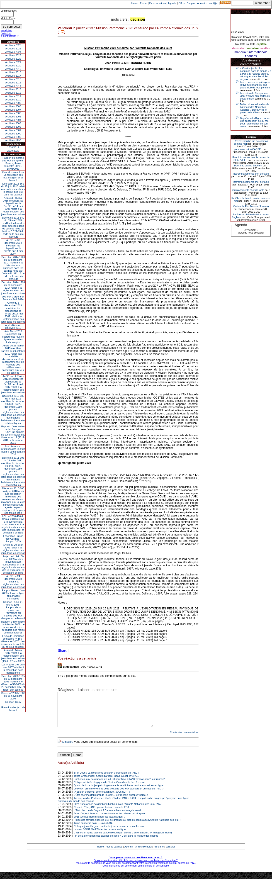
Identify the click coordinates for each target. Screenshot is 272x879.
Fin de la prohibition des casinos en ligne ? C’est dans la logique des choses (116, 842)
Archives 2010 (13, 99)
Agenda (172, 3)
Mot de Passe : (9, 18)
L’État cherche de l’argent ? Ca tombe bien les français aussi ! (108, 817)
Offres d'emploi (186, 3)
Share (62, 651)
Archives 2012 (13, 92)
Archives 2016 (13, 79)
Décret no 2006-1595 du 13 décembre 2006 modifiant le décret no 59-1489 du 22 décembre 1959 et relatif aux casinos (13, 683)
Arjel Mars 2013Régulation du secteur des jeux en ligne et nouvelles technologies (13, 336)
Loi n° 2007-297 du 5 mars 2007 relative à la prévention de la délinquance (13, 668)
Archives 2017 (13, 75)
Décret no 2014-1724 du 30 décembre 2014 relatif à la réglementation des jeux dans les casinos (13, 288)
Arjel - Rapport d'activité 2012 (13, 326)
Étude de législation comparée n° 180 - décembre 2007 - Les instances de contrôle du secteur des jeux (13, 641)
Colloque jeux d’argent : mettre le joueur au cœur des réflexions (109, 833)
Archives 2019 (13, 69)
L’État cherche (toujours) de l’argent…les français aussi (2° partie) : (111, 801)
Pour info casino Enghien (248, 165)
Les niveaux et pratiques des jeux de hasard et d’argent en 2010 (13, 450)
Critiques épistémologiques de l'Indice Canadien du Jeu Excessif (109, 789)
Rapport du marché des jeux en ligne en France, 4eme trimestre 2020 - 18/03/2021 (13, 163)
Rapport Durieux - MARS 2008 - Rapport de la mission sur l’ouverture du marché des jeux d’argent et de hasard (13, 610)
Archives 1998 (13, 140)
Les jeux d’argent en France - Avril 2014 (13, 298)
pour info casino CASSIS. (248, 149)
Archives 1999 (13, 137)
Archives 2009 (13, 103)
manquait (241, 52)
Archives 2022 (13, 58)
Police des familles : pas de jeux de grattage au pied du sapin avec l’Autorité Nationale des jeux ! (127, 826)
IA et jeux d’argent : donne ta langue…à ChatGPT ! (102, 798)
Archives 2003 (13, 123)
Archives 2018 (13, 72)
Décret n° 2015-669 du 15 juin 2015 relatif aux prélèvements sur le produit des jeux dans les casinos (13, 189)
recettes (265, 48)
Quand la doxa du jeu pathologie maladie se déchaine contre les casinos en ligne (118, 792)
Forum (143, 3)
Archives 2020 (13, 65)
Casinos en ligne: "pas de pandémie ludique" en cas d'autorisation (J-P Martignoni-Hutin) (123, 839)
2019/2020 (13, 150)
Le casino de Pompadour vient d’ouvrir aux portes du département (255, 96)
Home (134, 3)
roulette (250, 44)
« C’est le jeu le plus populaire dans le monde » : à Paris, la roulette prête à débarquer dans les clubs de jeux (255, 73)
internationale (257, 52)
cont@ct (214, 3)
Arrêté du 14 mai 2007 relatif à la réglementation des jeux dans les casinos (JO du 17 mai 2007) (13, 655)
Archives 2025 (13, 48)
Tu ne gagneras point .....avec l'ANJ (93, 829)
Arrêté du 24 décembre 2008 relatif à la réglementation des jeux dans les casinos (13, 581)
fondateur (252, 48)
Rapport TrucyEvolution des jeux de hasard (13, 706)
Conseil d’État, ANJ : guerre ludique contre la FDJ (101, 814)
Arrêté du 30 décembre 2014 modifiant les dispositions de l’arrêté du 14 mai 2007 (13, 247)
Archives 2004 (13, 120)
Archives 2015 (13, 82)
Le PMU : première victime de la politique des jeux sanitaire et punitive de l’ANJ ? (119, 795)
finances (251, 56)
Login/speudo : (9, 10)
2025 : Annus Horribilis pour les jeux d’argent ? (99, 823)
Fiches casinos (157, 3)
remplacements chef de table (248, 190)
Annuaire (202, 3)
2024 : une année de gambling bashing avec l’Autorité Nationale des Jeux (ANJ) (118, 810)
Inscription (6, 30)
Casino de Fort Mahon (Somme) (251, 206)
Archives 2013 (13, 89)
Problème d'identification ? (10, 34)
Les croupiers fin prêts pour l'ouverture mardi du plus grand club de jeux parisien (255, 85)
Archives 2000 (13, 133)
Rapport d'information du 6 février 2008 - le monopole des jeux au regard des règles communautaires (13, 627)
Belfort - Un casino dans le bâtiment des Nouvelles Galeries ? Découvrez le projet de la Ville (254, 108)
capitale (261, 44)
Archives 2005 (13, 116)
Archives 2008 (13, 106)
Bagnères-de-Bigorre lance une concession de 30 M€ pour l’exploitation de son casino (255, 122)
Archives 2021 (13, 62)
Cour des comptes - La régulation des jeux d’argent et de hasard (13, 176)
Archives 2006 (13, 113)
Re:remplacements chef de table (251, 173)
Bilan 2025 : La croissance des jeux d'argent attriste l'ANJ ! (106, 779)
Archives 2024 (13, 52)
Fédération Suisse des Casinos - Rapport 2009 (13, 539)
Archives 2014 (13, 86)
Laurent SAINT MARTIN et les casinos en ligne (100, 836)
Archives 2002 (13, 126)
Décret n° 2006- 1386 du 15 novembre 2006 (13, 696)
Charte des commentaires (184, 739)
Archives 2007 (13, 109)
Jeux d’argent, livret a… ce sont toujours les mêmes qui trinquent (110, 820)
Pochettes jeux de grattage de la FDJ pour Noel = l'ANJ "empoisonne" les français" (119, 785)
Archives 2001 (13, 130)
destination (238, 48)
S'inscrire (67, 748)
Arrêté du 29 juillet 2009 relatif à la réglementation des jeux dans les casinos (13, 548)
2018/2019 (13, 147)
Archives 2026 (13, 45)
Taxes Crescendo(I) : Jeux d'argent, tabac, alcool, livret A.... (106, 782)
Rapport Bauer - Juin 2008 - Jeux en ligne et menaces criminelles (13, 594)
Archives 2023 (13, 55)
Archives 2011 (13, 96)
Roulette (240, 44)
